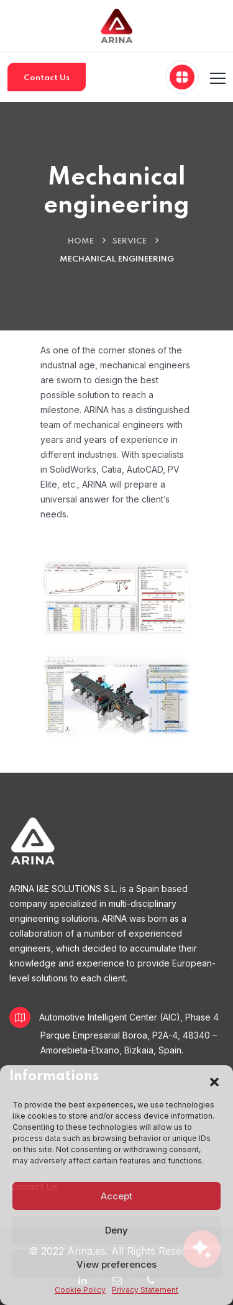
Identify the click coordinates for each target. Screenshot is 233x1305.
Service (129, 241)
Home (81, 241)
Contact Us (47, 78)
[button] (214, 1081)
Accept (116, 1196)
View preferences (116, 1264)
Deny (116, 1230)
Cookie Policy (80, 1289)
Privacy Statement (145, 1289)
